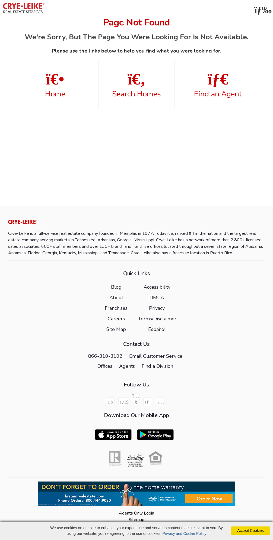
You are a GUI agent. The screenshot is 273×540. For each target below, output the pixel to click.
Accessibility (157, 287)
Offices (104, 366)
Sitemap (136, 520)
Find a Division (157, 366)
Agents (127, 366)
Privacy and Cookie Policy (185, 533)
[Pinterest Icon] (147, 401)
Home (55, 85)
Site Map (116, 329)
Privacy (157, 308)
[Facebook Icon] (110, 401)
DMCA (157, 297)
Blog (116, 287)
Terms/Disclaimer (157, 318)
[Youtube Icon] (135, 397)
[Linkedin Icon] (122, 401)
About (116, 297)
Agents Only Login (136, 513)
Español (157, 329)
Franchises (116, 308)
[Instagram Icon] (160, 401)
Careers (116, 318)
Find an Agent (217, 85)
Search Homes (136, 85)
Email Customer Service (155, 356)
